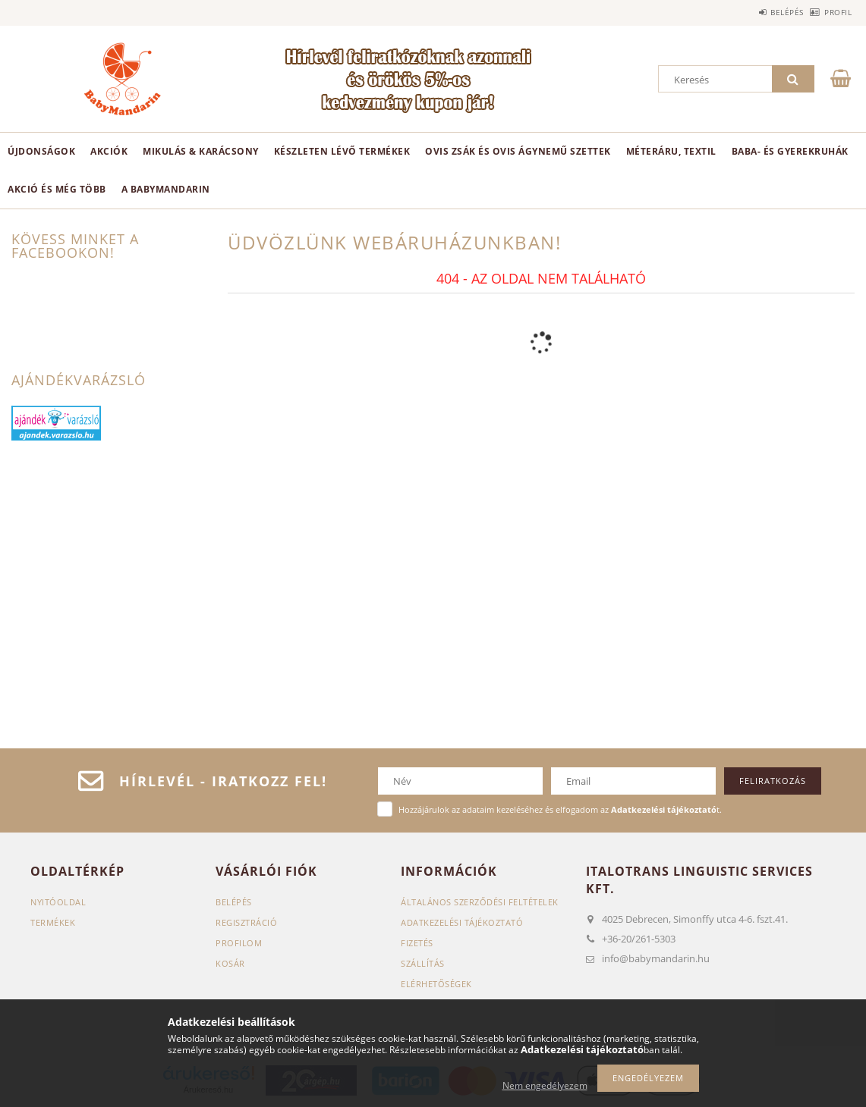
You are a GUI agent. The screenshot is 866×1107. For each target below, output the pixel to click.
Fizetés (417, 943)
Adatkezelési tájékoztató (462, 922)
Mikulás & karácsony (201, 151)
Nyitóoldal (58, 902)
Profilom (239, 943)
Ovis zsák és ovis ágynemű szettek (518, 151)
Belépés (762, 12)
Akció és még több (57, 189)
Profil (829, 12)
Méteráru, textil (671, 151)
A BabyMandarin (165, 189)
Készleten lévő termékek (342, 151)
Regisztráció (246, 922)
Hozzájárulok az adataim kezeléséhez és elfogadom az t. (560, 809)
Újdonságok (41, 151)
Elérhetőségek (436, 983)
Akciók (109, 151)
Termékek (52, 922)
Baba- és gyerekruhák (790, 151)
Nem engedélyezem (544, 1085)
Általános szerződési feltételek (480, 902)
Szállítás (423, 963)
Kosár (230, 963)
